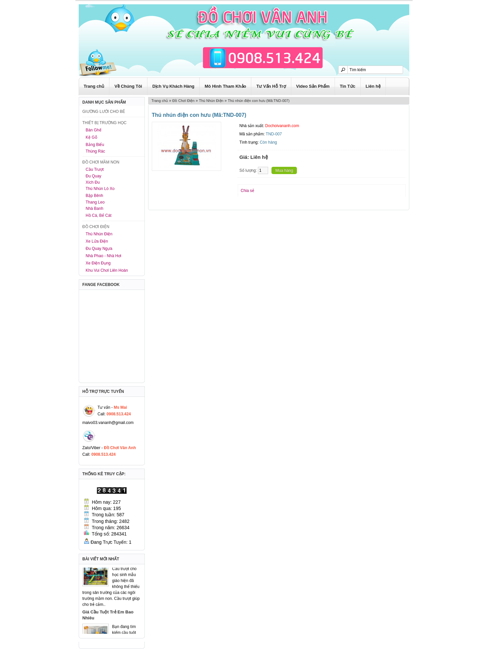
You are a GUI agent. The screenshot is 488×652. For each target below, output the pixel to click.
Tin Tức (347, 86)
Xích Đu (93, 182)
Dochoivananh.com (282, 125)
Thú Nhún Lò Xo (100, 188)
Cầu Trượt (95, 169)
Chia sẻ (247, 190)
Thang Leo (95, 202)
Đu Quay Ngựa (99, 248)
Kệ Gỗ (91, 137)
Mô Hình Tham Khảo (225, 86)
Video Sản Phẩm (313, 86)
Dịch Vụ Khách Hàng (173, 86)
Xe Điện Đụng (98, 263)
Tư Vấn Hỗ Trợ (271, 86)
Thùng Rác (95, 151)
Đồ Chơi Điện (183, 101)
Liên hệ (373, 86)
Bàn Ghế (94, 130)
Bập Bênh (94, 195)
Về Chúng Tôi (128, 86)
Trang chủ (94, 86)
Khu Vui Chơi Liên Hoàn (107, 270)
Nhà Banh (94, 208)
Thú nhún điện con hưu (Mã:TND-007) (259, 101)
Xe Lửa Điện (97, 241)
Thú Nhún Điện (99, 234)
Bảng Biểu (95, 144)
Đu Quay (93, 176)
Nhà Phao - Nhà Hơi (103, 256)
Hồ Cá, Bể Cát (98, 215)
